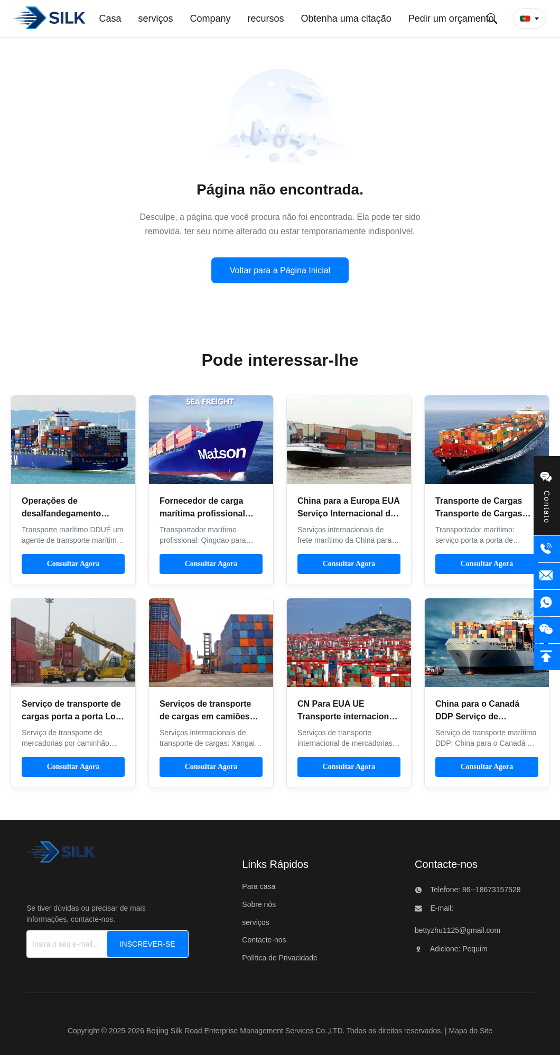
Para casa (258, 886)
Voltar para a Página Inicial (280, 270)
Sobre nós (259, 904)
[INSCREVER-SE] (147, 944)
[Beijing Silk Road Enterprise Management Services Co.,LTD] (61, 855)
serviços (255, 922)
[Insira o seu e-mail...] (76, 944)
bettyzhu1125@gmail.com (457, 930)
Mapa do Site (471, 1030)
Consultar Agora (73, 564)
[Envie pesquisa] (491, 18)
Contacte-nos (264, 940)
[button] (529, 18)
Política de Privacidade (279, 958)
